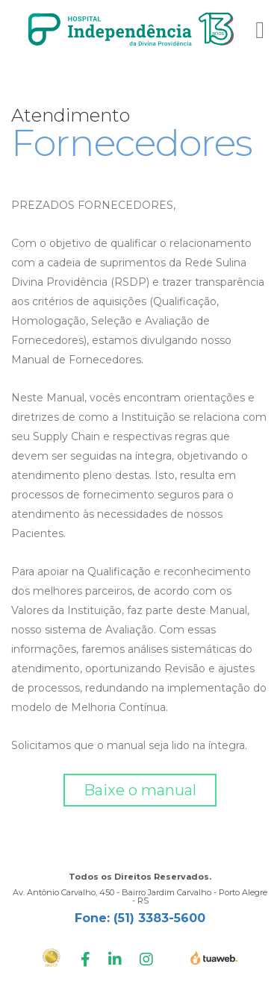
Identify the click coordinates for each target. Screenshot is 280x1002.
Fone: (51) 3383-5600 (140, 918)
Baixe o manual (140, 790)
